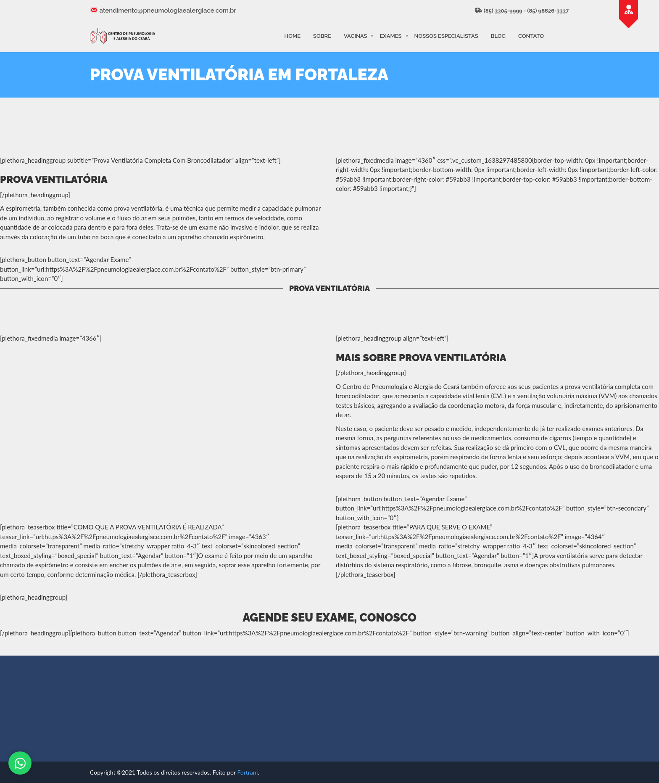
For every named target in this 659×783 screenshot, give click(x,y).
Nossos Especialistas (446, 35)
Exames (390, 35)
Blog (498, 35)
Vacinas (355, 35)
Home (292, 35)
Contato (531, 35)
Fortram (247, 772)
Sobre (322, 35)
